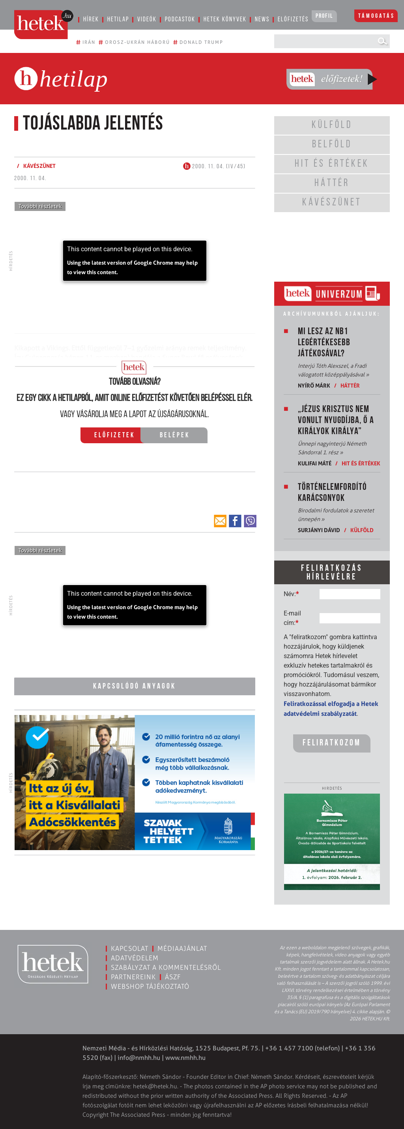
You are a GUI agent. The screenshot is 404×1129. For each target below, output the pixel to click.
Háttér (350, 385)
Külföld (362, 530)
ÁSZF (173, 977)
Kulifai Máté (314, 463)
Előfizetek (114, 435)
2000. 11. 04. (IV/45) (214, 167)
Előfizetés (293, 19)
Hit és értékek (361, 463)
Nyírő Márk (314, 385)
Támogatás (376, 16)
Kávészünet (39, 165)
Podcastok (180, 19)
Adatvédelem (135, 958)
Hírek (91, 19)
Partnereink (133, 977)
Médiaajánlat (182, 948)
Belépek (175, 435)
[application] (135, 261)
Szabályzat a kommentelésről (166, 967)
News (262, 19)
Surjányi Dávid (319, 530)
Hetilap (118, 19)
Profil (324, 16)
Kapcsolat (129, 948)
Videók (147, 19)
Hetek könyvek (225, 19)
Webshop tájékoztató (150, 986)
